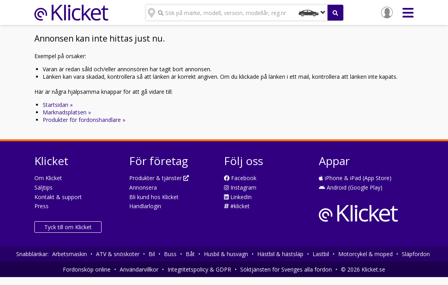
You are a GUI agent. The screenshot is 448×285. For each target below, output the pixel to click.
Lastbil (320, 254)
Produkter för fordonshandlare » (84, 120)
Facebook (240, 178)
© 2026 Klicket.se (363, 269)
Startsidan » (58, 104)
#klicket (237, 206)
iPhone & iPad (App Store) (355, 178)
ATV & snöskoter (117, 254)
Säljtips (43, 187)
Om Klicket (48, 178)
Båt (190, 254)
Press (41, 206)
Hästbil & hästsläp (280, 254)
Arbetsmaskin (69, 254)
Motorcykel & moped (365, 254)
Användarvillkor (139, 269)
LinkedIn (238, 197)
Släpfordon (416, 254)
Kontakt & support (58, 197)
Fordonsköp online (87, 269)
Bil (152, 254)
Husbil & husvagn (226, 254)
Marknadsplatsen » (67, 112)
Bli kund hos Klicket (154, 197)
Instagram (240, 187)
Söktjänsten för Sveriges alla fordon (286, 269)
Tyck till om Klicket (68, 227)
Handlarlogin (145, 206)
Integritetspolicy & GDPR (199, 269)
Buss (170, 254)
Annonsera (143, 187)
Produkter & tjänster (159, 178)
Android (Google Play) (350, 187)
